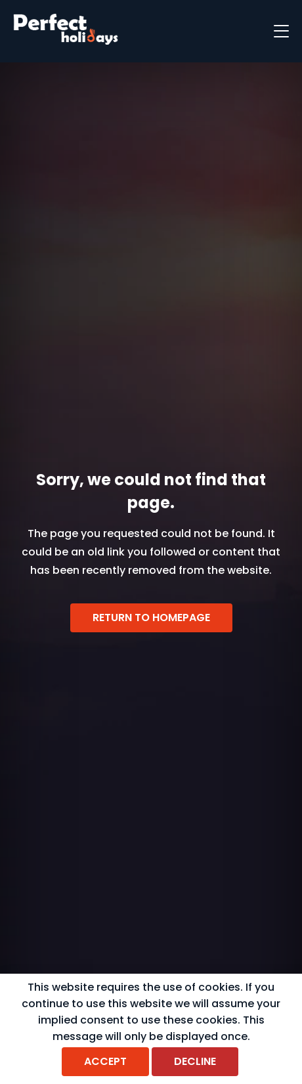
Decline (195, 1061)
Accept (105, 1061)
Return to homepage (151, 617)
